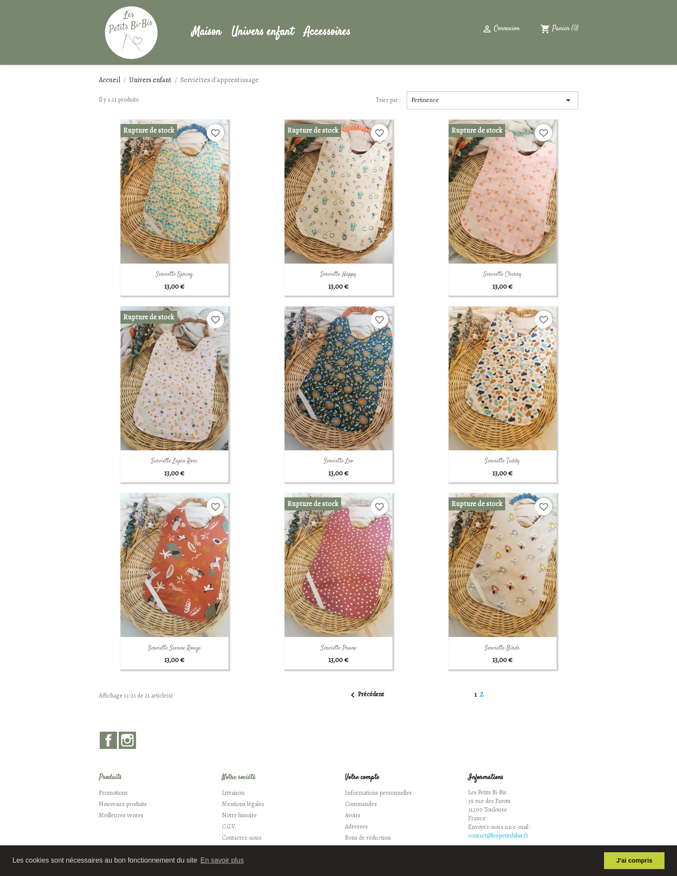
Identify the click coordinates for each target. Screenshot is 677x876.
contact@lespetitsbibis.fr (498, 835)
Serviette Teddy (502, 461)
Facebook (108, 740)
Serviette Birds (502, 648)
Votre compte (362, 778)
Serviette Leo (338, 461)
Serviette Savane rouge (174, 648)
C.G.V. (229, 826)
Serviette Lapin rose (174, 461)
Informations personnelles (378, 793)
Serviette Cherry (503, 274)
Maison (206, 32)
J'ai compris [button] (634, 860)
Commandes (361, 804)
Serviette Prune (338, 648)
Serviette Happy (338, 274)
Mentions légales (243, 804)
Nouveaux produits (123, 804)
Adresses (356, 826)
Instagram (127, 740)
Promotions (113, 793)
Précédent (366, 695)
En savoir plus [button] (222, 860)
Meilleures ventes (121, 815)
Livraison (233, 793)
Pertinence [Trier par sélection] (492, 100)
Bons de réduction (368, 838)
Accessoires (327, 32)
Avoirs (353, 815)
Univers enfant (262, 32)
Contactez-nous (242, 838)
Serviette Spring (174, 274)
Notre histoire (239, 815)
